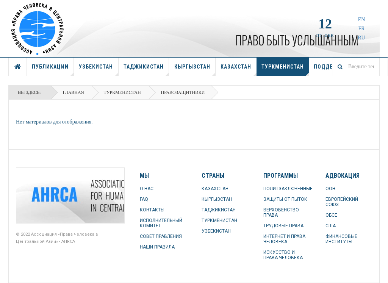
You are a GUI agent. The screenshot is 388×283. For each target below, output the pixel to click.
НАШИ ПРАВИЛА (157, 247)
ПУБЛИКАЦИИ (53, 70)
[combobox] (356, 67)
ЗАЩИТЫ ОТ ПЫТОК (285, 199)
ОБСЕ (331, 215)
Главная (73, 92)
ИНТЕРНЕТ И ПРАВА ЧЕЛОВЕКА (284, 239)
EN (361, 19)
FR (361, 28)
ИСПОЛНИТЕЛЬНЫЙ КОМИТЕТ (161, 223)
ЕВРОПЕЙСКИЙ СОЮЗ (341, 202)
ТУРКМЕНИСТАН (285, 70)
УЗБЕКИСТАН (98, 70)
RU (361, 38)
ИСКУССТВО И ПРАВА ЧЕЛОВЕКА (283, 255)
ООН (330, 188)
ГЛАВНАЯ (18, 67)
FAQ (144, 199)
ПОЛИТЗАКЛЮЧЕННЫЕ (286, 188)
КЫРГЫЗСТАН (195, 70)
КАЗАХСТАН (239, 70)
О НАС (146, 188)
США (330, 225)
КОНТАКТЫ (152, 210)
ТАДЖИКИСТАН (146, 70)
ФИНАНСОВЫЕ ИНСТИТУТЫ (341, 239)
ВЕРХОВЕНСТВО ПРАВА (281, 212)
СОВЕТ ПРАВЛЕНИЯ (161, 236)
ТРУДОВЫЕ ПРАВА (283, 225)
